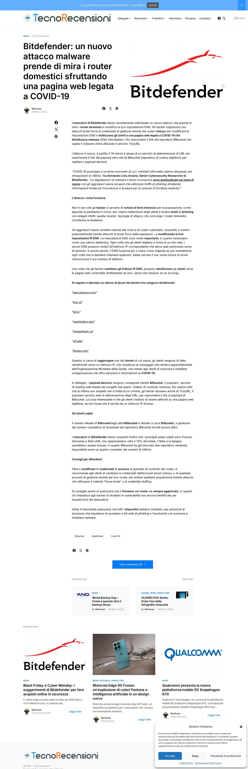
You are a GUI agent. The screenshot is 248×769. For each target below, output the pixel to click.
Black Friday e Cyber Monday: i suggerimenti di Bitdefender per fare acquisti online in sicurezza (53, 689)
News (26, 36)
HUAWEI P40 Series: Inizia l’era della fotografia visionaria (155, 601)
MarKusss (36, 108)
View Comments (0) (130, 564)
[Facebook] (219, 18)
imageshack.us (82, 331)
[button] (241, 726)
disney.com (80, 351)
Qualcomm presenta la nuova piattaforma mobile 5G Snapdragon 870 (191, 689)
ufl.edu (77, 341)
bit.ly (76, 312)
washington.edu (83, 321)
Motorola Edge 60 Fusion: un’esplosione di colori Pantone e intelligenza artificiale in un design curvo (121, 692)
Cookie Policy (186, 763)
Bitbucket (79, 536)
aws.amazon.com (84, 292)
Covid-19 (115, 536)
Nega (195, 756)
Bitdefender (97, 536)
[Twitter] (224, 18)
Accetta (170, 756)
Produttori (163, 593)
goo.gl (77, 302)
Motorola (105, 680)
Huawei (145, 593)
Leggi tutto (75, 711)
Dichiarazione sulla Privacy (208, 763)
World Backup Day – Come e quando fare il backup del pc (106, 601)
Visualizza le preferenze (225, 756)
